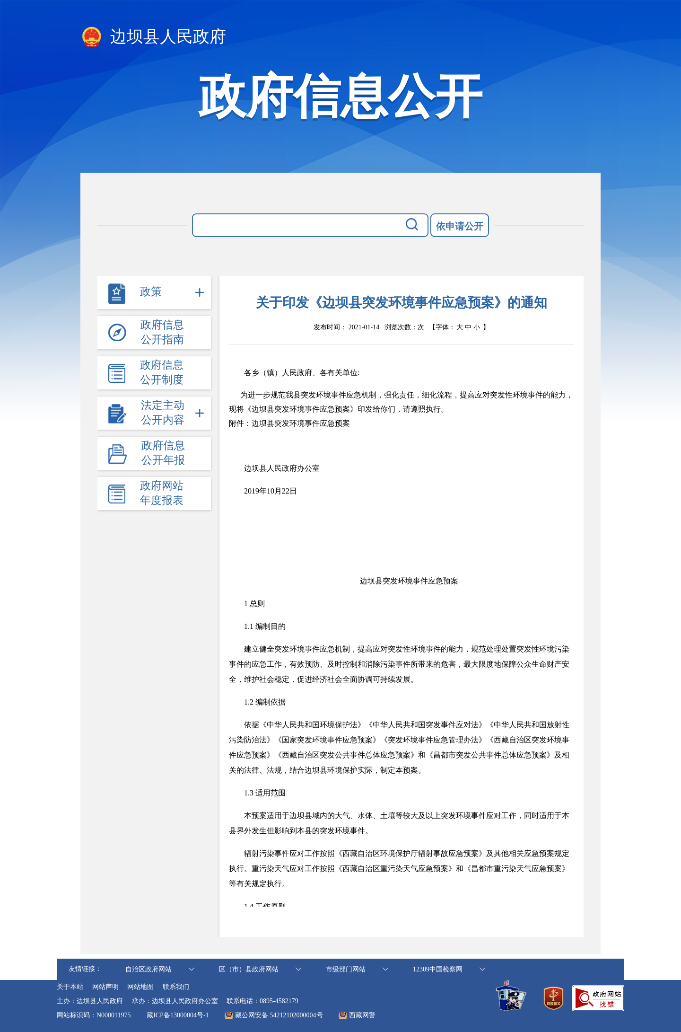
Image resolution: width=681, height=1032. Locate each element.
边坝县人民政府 (153, 37)
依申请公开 (459, 226)
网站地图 (140, 986)
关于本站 (70, 986)
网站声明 (105, 986)
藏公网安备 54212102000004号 (279, 1015)
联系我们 (176, 986)
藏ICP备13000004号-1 (178, 1015)
